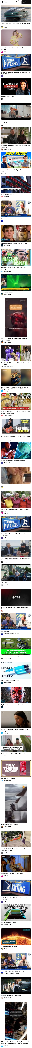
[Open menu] (2, 2)
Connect (26, 2)
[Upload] (20, 2)
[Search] (16, 2)
